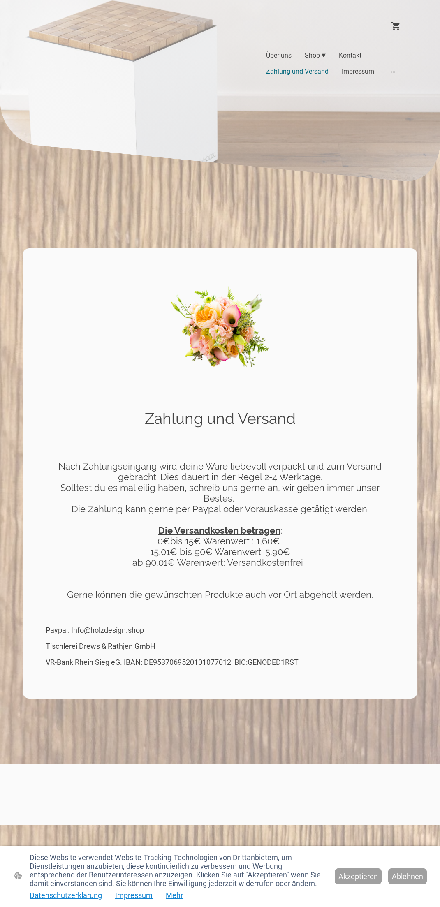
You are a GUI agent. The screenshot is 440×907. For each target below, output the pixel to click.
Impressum (134, 895)
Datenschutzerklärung (66, 895)
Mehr (174, 895)
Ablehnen (407, 876)
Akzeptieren (358, 876)
